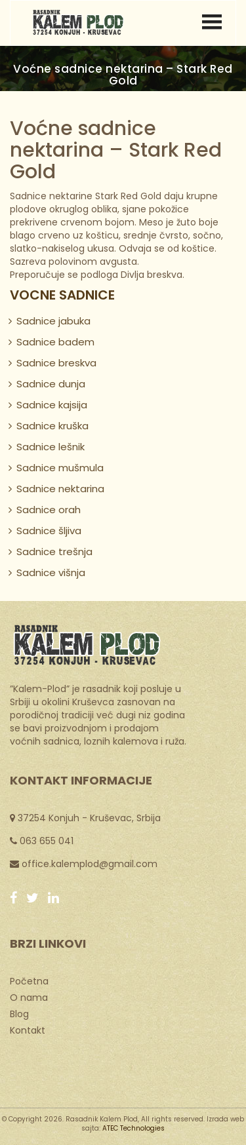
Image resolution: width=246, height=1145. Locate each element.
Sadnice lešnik (50, 447)
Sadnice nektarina (60, 488)
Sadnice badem (55, 342)
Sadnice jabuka (53, 321)
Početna (29, 980)
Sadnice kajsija (51, 405)
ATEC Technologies (133, 1128)
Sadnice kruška (52, 426)
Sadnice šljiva (48, 530)
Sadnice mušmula (60, 468)
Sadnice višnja (50, 572)
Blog (19, 1013)
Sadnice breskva (56, 363)
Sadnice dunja (50, 384)
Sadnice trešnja (54, 551)
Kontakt (27, 1030)
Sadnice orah (48, 509)
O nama (29, 997)
